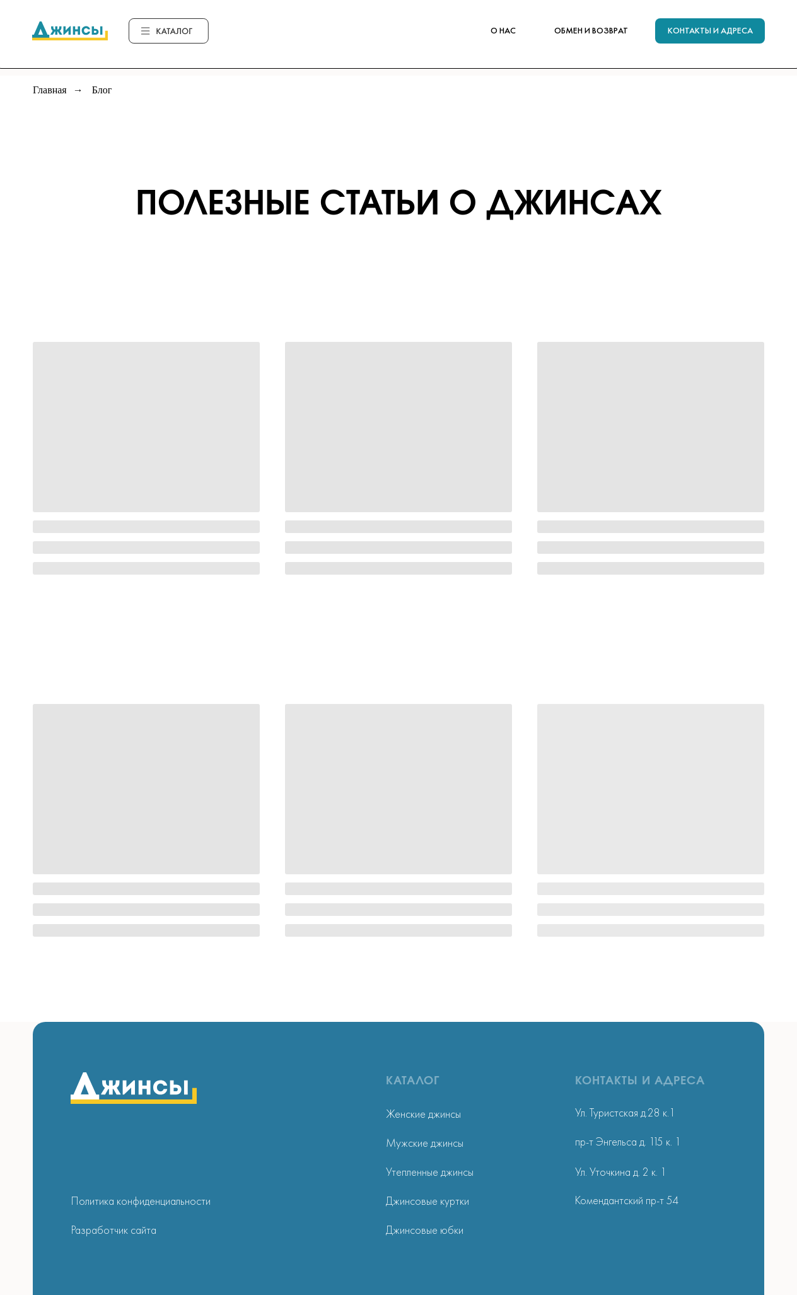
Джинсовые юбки (424, 1229)
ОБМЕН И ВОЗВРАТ (591, 30)
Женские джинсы (423, 1113)
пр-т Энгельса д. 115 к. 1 (628, 1141)
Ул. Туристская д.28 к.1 (625, 1112)
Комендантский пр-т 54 (626, 1200)
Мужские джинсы (424, 1142)
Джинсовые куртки (427, 1200)
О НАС (503, 30)
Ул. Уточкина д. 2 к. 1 (620, 1171)
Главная (50, 91)
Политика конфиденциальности (141, 1200)
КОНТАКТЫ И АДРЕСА (710, 30)
